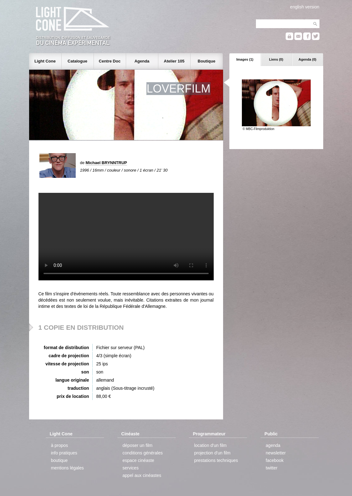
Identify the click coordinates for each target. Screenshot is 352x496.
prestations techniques (216, 460)
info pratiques (64, 452)
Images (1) (244, 59)
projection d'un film (212, 452)
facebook (274, 460)
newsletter (276, 452)
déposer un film (138, 445)
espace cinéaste (138, 460)
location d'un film (210, 445)
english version (304, 6)
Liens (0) (276, 59)
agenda (273, 445)
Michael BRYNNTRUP (106, 162)
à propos (59, 445)
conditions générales (143, 452)
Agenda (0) (307, 59)
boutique (59, 460)
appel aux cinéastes (142, 475)
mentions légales (67, 467)
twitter (271, 467)
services (131, 467)
